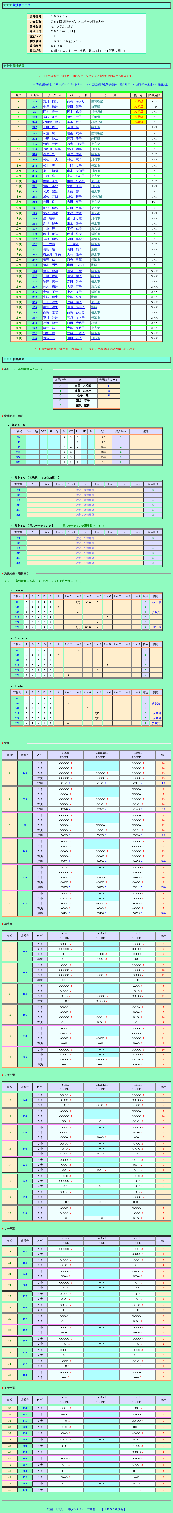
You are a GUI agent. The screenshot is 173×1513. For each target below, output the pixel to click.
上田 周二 (50, 127)
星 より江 (74, 218)
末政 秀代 (74, 213)
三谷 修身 (50, 276)
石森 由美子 (76, 143)
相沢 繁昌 (50, 191)
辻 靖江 (73, 244)
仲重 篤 (49, 133)
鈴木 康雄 (50, 286)
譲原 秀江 (74, 154)
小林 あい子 (76, 176)
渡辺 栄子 (74, 276)
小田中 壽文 (52, 122)
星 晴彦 (49, 218)
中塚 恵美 (74, 297)
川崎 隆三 (50, 176)
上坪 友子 (74, 291)
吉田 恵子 (74, 201)
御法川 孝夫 (52, 254)
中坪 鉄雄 (50, 106)
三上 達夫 (50, 302)
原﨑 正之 (50, 117)
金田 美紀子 (76, 239)
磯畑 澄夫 (50, 307)
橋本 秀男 (50, 264)
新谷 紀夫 (50, 223)
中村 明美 (74, 149)
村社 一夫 (50, 159)
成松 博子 (74, 196)
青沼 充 (49, 338)
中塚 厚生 (50, 297)
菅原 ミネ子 (76, 317)
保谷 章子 (74, 117)
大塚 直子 (74, 286)
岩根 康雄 (50, 239)
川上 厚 (49, 228)
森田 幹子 (74, 281)
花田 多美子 (76, 208)
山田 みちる (76, 264)
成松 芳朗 (50, 196)
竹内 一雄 (50, 143)
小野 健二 (50, 138)
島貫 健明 (50, 271)
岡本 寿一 (50, 111)
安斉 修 (49, 259)
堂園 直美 (74, 186)
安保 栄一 (50, 291)
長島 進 (49, 249)
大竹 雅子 (74, 254)
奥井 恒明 (50, 170)
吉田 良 (49, 201)
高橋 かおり (76, 101)
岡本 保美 (74, 111)
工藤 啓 (73, 191)
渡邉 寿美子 (76, 307)
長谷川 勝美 (52, 149)
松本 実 (49, 165)
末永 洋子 (74, 223)
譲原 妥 (49, 154)
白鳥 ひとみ (76, 312)
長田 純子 (74, 249)
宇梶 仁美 (74, 228)
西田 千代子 (76, 322)
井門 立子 (74, 165)
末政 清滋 (50, 213)
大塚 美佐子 (76, 328)
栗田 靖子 (74, 106)
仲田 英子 (74, 338)
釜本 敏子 (74, 122)
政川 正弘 (50, 234)
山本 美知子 (76, 170)
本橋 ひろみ (76, 181)
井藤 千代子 (76, 333)
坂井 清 (49, 328)
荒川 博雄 (50, 101)
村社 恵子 (74, 159)
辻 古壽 (49, 244)
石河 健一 (50, 322)
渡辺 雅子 (74, 138)
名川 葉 (73, 127)
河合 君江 (74, 259)
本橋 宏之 (50, 181)
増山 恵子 (74, 133)
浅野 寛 (49, 333)
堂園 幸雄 (50, 186)
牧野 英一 (50, 281)
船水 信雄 (50, 208)
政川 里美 (74, 234)
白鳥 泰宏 (50, 312)
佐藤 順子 (74, 302)
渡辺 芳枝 (74, 271)
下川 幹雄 (50, 317)
